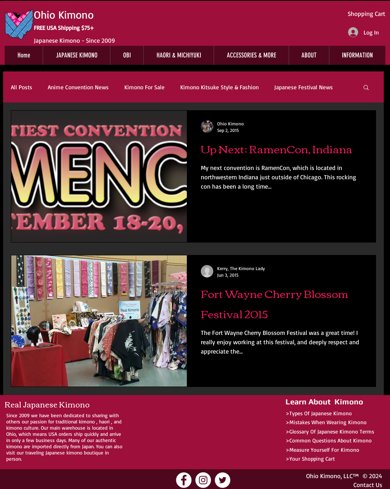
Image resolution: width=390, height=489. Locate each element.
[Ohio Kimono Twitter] (222, 480)
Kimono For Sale (144, 87)
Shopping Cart (366, 13)
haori (104, 421)
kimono (87, 421)
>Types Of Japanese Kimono (319, 413)
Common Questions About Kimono (330, 440)
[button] (366, 88)
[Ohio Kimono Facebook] (184, 480)
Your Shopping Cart (312, 458)
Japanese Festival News (303, 87)
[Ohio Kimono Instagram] (203, 480)
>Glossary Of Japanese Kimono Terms (330, 431)
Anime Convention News (78, 87)
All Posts (21, 87)
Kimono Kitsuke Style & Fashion (219, 87)
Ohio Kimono (323, 476)
